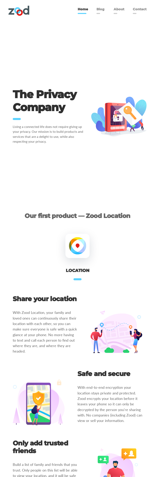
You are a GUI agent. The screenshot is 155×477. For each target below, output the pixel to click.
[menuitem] (18, 11)
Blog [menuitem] (100, 9)
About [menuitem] (119, 9)
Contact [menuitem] (140, 9)
